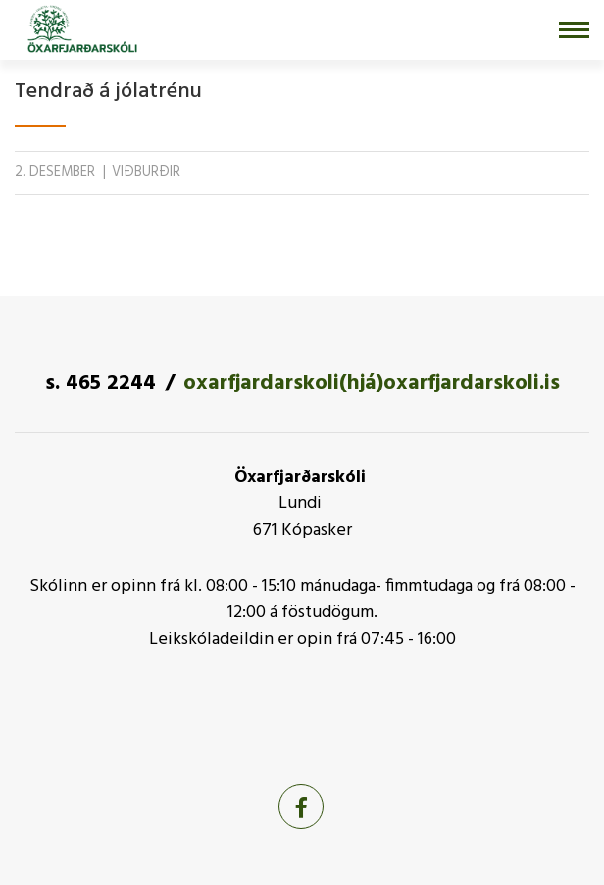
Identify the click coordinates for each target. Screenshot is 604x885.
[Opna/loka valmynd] (574, 30)
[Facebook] (301, 806)
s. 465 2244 (100, 383)
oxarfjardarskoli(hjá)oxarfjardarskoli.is (371, 383)
